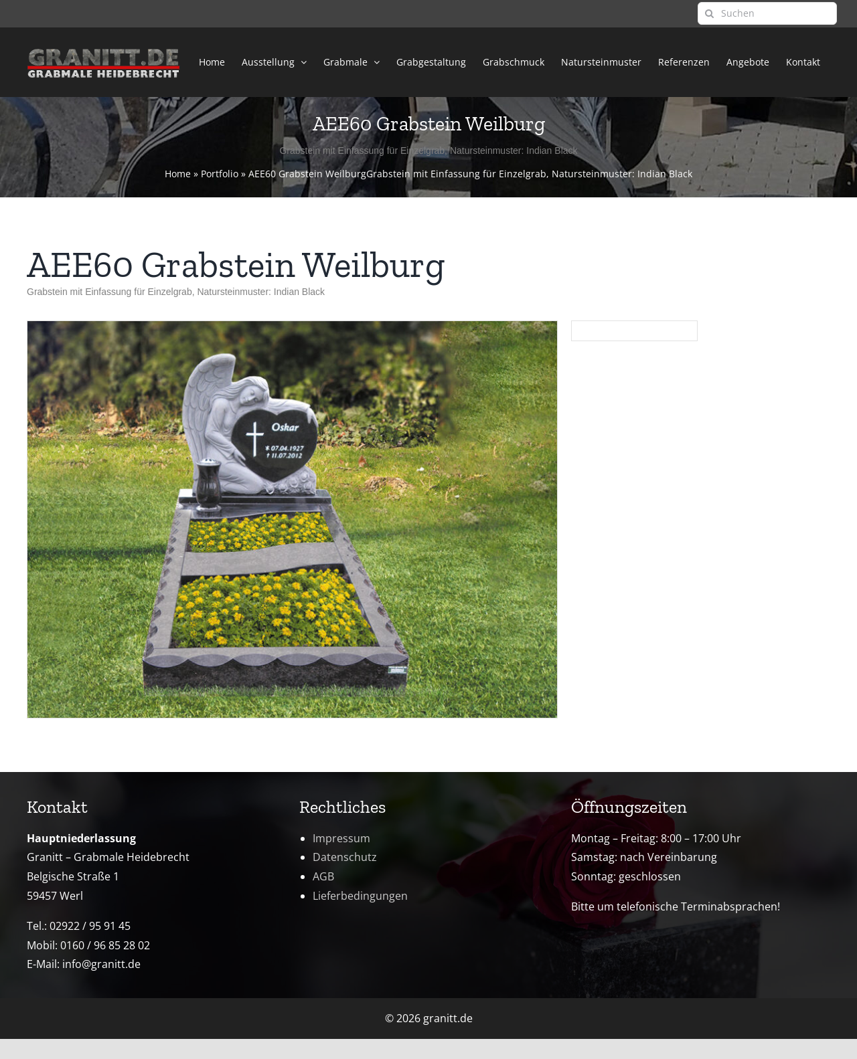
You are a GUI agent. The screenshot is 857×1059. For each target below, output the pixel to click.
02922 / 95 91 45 (90, 926)
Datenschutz (345, 857)
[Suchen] (767, 13)
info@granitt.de (101, 964)
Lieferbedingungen (360, 895)
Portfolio (219, 173)
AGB (323, 876)
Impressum (341, 838)
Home (178, 173)
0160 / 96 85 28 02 (105, 945)
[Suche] (709, 13)
